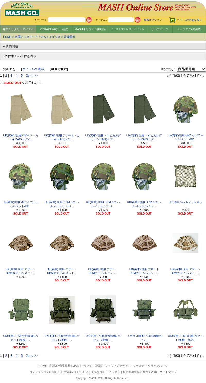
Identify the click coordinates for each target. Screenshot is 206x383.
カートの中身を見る (189, 19)
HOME (7, 36)
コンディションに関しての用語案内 (52, 371)
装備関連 (69, 36)
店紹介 (98, 365)
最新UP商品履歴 (59, 365)
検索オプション (153, 19)
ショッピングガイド (118, 365)
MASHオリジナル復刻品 (90, 29)
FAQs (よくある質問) (90, 371)
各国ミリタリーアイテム (18, 29)
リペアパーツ (159, 29)
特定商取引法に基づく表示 (140, 371)
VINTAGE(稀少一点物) (54, 29)
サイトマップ (168, 371)
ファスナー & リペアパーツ (150, 365)
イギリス (55, 36)
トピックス (113, 371)
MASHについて (82, 365)
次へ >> (32, 75)
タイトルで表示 (33, 69)
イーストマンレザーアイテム (127, 29)
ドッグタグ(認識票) (189, 29)
